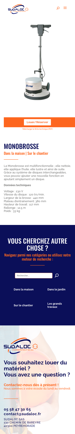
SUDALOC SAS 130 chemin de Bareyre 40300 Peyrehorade (22, 422)
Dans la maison (14, 153)
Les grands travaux (54, 305)
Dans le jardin (56, 289)
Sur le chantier (37, 153)
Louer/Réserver (37, 122)
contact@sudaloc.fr (22, 414)
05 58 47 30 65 (17, 409)
